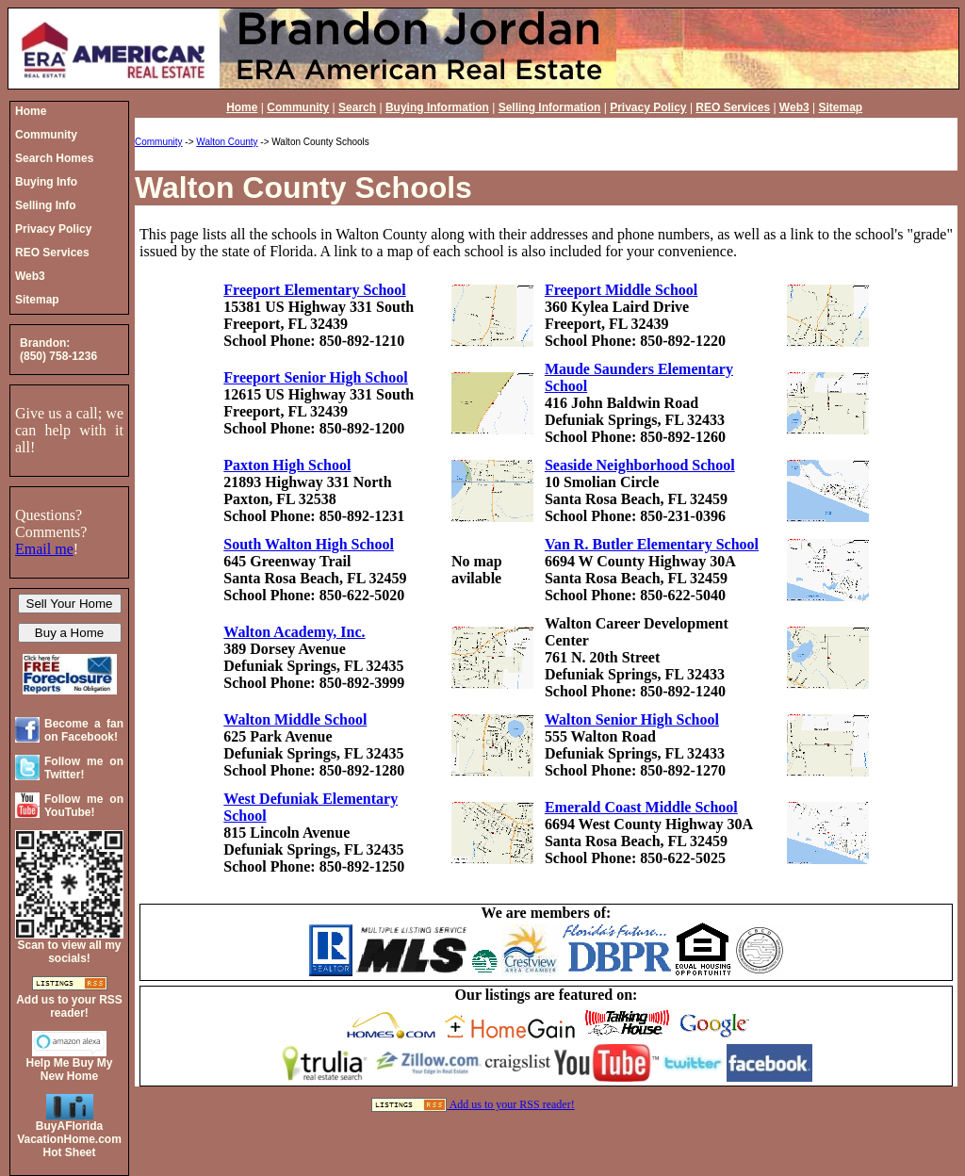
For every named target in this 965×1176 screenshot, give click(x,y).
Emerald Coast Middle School (641, 807)
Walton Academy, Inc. (294, 632)
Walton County (226, 142)
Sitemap (840, 107)
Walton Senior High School (632, 719)
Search (357, 107)
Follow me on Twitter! (83, 768)
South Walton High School (308, 544)
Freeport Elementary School (314, 290)
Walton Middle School (295, 719)
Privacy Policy (648, 107)
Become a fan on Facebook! (83, 730)
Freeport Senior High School (315, 377)
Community (298, 107)
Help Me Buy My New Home (68, 1069)
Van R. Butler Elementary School (652, 544)
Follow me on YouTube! (83, 805)
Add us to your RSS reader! (512, 1104)
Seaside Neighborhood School (640, 465)
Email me (44, 549)
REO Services (732, 107)
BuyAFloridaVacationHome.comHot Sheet (69, 1139)
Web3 (794, 107)
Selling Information (550, 107)
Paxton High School (287, 465)
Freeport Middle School (621, 290)
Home (241, 107)
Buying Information (437, 107)
